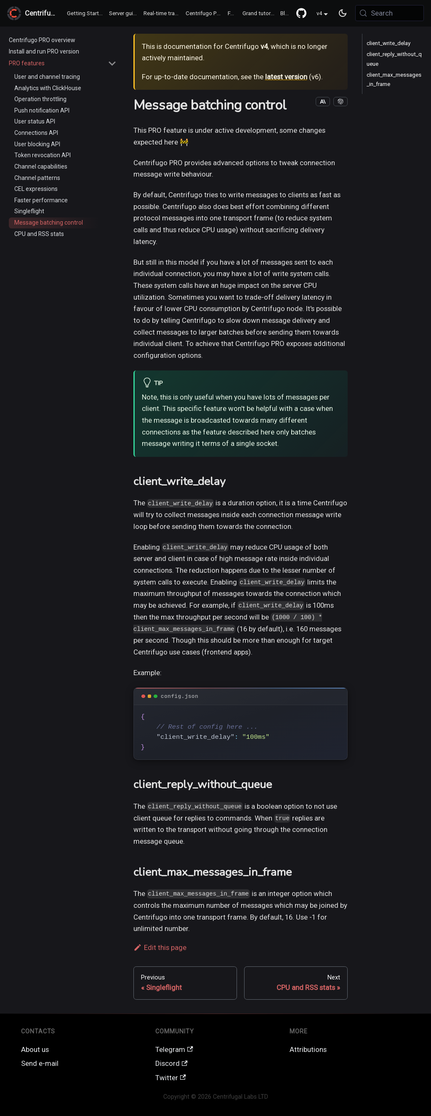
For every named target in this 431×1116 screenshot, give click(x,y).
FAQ (233, 13)
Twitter (170, 1077)
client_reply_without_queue (394, 59)
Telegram (174, 1049)
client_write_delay (388, 43)
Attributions (308, 1049)
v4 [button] (319, 14)
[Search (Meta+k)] (389, 13)
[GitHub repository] (301, 13)
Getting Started (86, 13)
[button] (62, 63)
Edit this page (159, 947)
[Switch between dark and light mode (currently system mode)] (343, 13)
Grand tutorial (259, 13)
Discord (171, 1063)
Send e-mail (40, 1063)
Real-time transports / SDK (163, 13)
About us (35, 1049)
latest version (286, 76)
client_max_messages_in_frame (394, 79)
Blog (286, 13)
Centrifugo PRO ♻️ (205, 13)
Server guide (124, 13)
